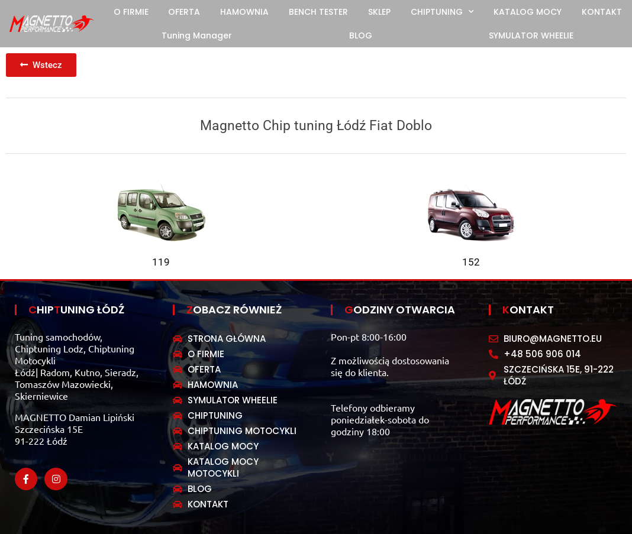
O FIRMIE (131, 12)
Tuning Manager (197, 35)
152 (471, 262)
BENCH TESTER (318, 12)
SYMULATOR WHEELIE (531, 35)
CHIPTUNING (442, 12)
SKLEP (379, 12)
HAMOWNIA (244, 12)
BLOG (360, 35)
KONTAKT (602, 12)
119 (161, 262)
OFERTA (184, 12)
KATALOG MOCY (528, 12)
